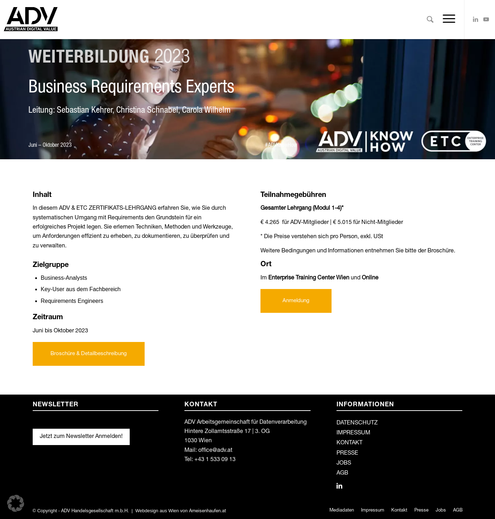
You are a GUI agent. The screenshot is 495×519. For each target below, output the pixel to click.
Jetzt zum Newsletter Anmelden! (81, 437)
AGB (342, 473)
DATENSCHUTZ (357, 423)
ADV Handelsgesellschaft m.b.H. (95, 511)
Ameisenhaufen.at (207, 511)
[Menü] (446, 19)
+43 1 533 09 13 (215, 460)
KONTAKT (349, 443)
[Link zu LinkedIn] (475, 19)
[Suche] (430, 19)
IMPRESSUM (353, 433)
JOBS (344, 463)
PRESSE (347, 453)
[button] (15, 503)
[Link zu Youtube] (486, 19)
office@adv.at (215, 451)
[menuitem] (430, 19)
